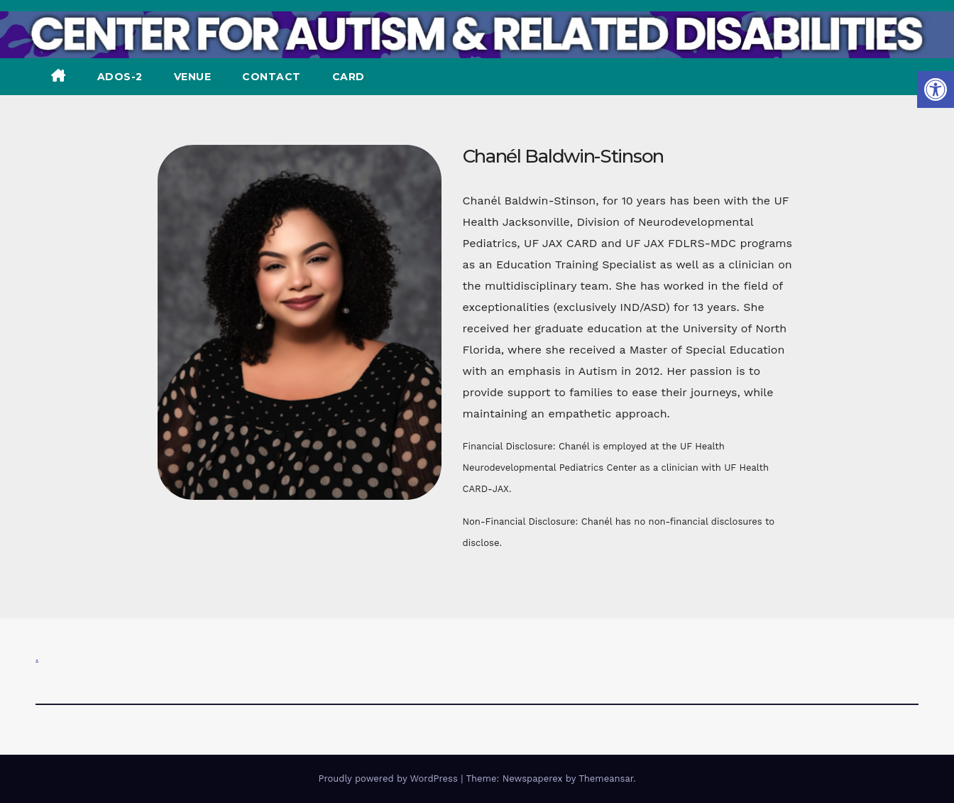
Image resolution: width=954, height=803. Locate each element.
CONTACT (271, 76)
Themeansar (606, 778)
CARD (348, 76)
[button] (935, 89)
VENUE (193, 76)
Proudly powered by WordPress (389, 778)
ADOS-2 (120, 76)
